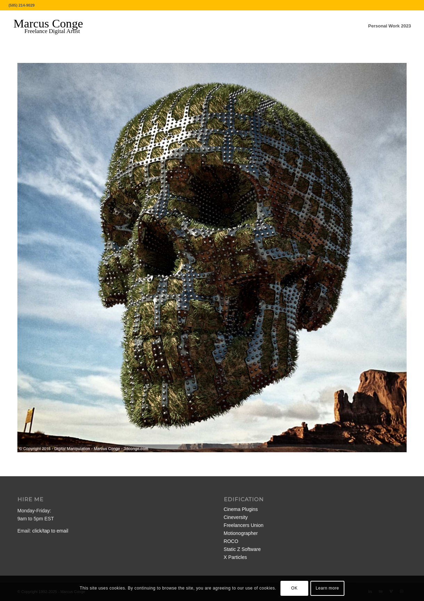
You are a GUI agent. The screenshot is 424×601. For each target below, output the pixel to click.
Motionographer (241, 533)
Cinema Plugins (241, 509)
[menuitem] (389, 26)
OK (294, 588)
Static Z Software (242, 549)
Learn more (327, 588)
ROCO (231, 541)
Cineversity (236, 517)
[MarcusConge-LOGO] (53, 26)
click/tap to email (50, 531)
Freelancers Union (243, 525)
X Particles (235, 557)
